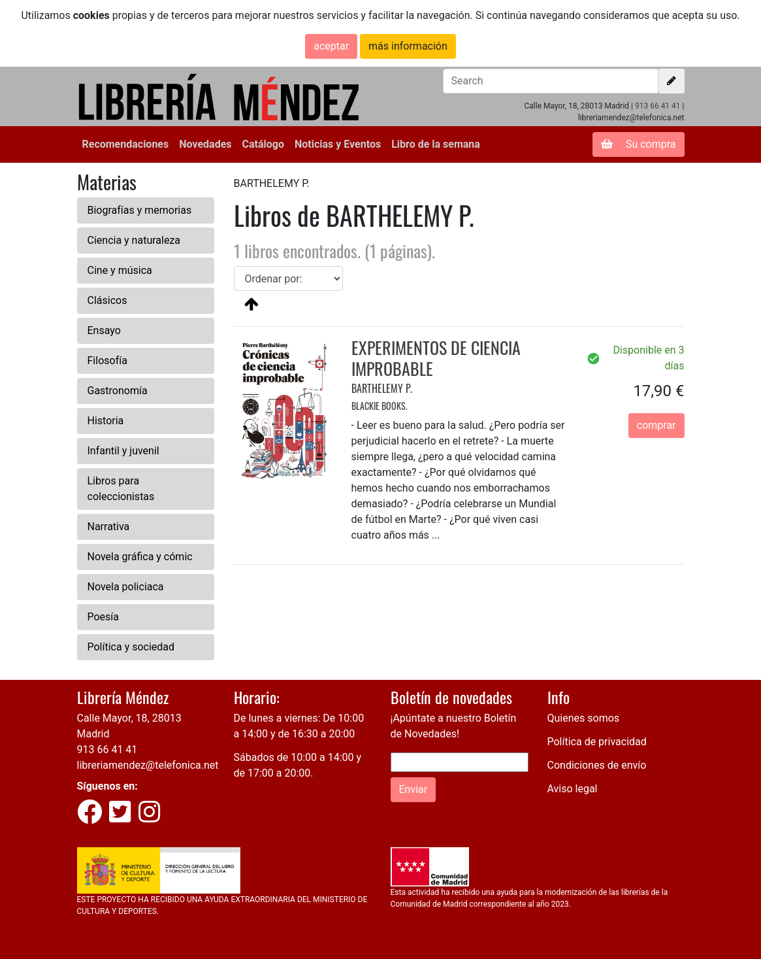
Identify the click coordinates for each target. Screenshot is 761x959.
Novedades (205, 144)
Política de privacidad (597, 741)
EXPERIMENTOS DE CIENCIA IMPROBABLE (436, 357)
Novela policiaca (126, 586)
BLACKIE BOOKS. (379, 405)
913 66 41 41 (658, 105)
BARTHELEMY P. (381, 388)
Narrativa (109, 526)
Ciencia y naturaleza (134, 240)
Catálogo (263, 144)
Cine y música (120, 270)
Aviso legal (572, 788)
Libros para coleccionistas (121, 489)
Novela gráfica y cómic (140, 556)
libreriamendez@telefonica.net (148, 765)
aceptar (331, 46)
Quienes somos (583, 718)
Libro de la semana (435, 144)
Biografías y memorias (140, 210)
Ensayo (104, 330)
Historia (106, 420)
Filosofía (107, 360)
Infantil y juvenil (123, 451)
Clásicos (107, 300)
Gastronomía (118, 390)
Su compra (638, 144)
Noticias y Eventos (338, 144)
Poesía (104, 617)
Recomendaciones (125, 144)
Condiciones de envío (597, 765)
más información (407, 46)
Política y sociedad (131, 647)
